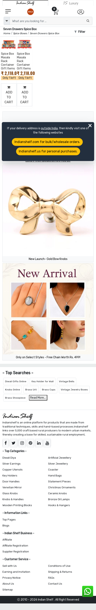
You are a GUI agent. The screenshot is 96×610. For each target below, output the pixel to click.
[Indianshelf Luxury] (71, 3)
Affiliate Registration (15, 545)
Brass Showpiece (15, 397)
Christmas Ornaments (62, 487)
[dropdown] (7, 21)
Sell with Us (9, 565)
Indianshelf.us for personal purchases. (48, 151)
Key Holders (9, 475)
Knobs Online (12, 389)
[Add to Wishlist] (12, 46)
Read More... (38, 397)
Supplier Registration (15, 551)
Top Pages (9, 519)
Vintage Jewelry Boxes (74, 389)
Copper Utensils (12, 469)
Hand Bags (55, 475)
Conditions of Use (59, 565)
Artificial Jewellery (59, 457)
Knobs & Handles (13, 499)
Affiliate (7, 539)
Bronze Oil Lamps (59, 499)
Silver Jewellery (58, 463)
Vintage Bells (66, 381)
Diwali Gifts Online (15, 381)
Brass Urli (31, 389)
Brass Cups (48, 389)
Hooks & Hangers (59, 505)
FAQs (51, 577)
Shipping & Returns (60, 571)
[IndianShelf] (25, 3)
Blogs (5, 525)
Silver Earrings (11, 463)
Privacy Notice (11, 577)
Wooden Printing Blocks (17, 505)
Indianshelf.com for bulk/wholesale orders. (47, 142)
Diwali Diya (9, 457)
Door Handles (11, 481)
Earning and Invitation (16, 571)
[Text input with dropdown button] (51, 21)
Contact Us (55, 583)
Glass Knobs (10, 493)
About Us (8, 583)
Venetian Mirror (12, 487)
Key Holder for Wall (43, 381)
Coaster (53, 469)
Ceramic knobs (57, 493)
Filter (79, 32)
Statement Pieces (59, 481)
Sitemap (7, 589)
